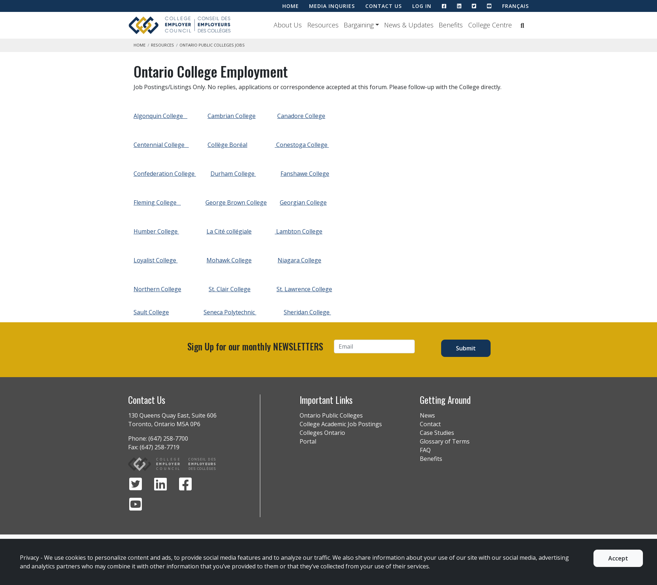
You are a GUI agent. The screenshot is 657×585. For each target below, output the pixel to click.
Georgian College (303, 202)
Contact (430, 424)
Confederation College (165, 174)
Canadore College (301, 116)
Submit (466, 348)
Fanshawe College (304, 174)
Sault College (151, 312)
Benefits (451, 25)
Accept (618, 558)
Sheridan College (307, 312)
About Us (288, 25)
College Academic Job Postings (341, 424)
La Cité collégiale (229, 231)
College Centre (490, 25)
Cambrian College (232, 116)
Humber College (156, 231)
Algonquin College (160, 116)
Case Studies (437, 433)
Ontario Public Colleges (331, 415)
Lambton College (298, 231)
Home (139, 45)
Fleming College (157, 202)
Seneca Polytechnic (230, 312)
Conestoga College (302, 145)
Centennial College (161, 145)
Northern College (157, 289)
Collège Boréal (227, 145)
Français (515, 6)
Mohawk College (229, 260)
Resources (323, 25)
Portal (308, 441)
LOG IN (421, 6)
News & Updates (409, 25)
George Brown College (236, 202)
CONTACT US (383, 6)
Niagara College (299, 260)
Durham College (233, 174)
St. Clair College (230, 289)
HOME (290, 6)
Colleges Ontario (322, 433)
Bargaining (359, 25)
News (427, 415)
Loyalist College (156, 260)
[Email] (374, 346)
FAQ (425, 450)
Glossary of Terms (445, 441)
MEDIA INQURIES (332, 6)
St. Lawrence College (304, 289)
